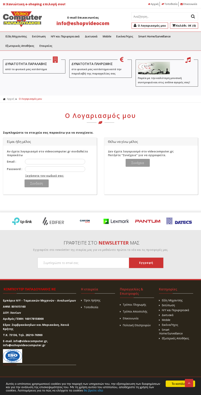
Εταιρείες (45, 46)
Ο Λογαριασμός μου (30, 99)
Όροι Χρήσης (90, 300)
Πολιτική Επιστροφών (135, 325)
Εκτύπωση (39, 36)
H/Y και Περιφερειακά (65, 36)
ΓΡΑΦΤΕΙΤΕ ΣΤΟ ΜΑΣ (102, 242)
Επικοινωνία (188, 4)
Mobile (107, 36)
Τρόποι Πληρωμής (133, 304)
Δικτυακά (91, 36)
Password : (14, 169)
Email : (11, 161)
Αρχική (153, 4)
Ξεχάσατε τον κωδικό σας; (44, 176)
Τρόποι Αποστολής (133, 311)
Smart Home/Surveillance (154, 36)
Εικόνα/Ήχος (124, 36)
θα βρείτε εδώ (93, 391)
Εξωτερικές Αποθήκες (19, 46)
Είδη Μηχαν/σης (16, 36)
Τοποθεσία (169, 4)
